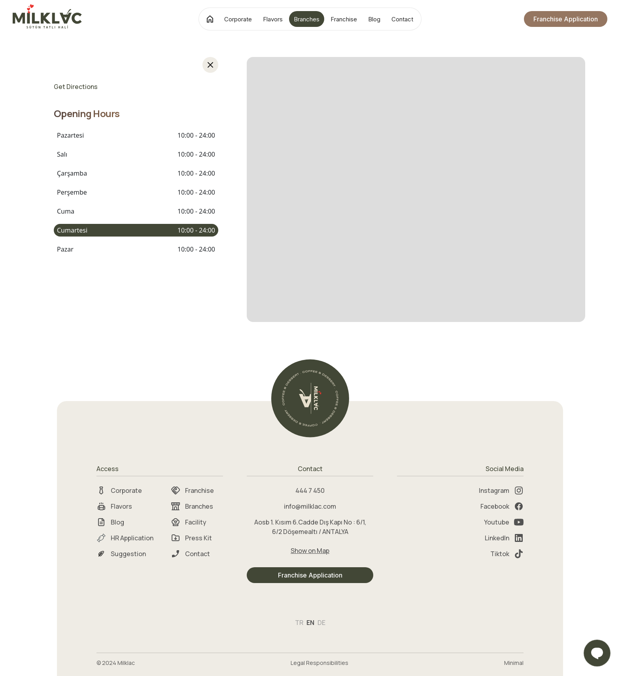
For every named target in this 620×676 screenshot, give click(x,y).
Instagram (501, 490)
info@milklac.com (310, 506)
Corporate (238, 19)
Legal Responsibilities (319, 663)
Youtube (504, 522)
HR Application (124, 538)
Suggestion (121, 554)
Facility (188, 522)
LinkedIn (504, 538)
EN (310, 622)
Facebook (502, 506)
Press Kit (191, 538)
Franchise (344, 19)
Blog (374, 19)
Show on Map (310, 550)
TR (299, 622)
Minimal (514, 663)
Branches (306, 19)
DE (321, 622)
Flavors (273, 19)
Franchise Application (565, 19)
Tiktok (507, 554)
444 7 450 (310, 490)
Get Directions (76, 86)
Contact (402, 19)
